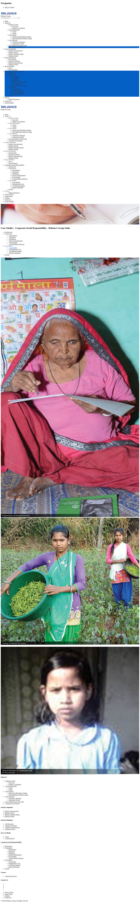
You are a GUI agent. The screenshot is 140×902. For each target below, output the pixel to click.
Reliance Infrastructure (15, 50)
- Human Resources (11, 876)
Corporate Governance (15, 47)
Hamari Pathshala (17, 94)
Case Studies (12, 87)
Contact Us (8, 101)
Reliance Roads (13, 56)
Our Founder (12, 35)
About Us (8, 23)
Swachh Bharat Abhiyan (19, 85)
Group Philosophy (14, 30)
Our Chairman (12, 40)
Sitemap (7, 896)
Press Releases (13, 70)
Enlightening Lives (18, 90)
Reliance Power (13, 52)
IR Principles (12, 59)
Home (6, 21)
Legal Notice (9, 894)
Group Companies (10, 49)
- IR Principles (9, 824)
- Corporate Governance (12, 803)
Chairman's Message (18, 42)
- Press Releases (10, 838)
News (10, 68)
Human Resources (14, 99)
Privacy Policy (9, 892)
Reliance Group (13, 24)
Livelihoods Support (18, 92)
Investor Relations (10, 57)
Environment (16, 83)
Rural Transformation (19, 82)
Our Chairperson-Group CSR (17, 45)
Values (14, 33)
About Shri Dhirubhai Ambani (21, 37)
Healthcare (15, 80)
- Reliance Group (10, 781)
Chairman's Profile (18, 43)
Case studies (8, 860)
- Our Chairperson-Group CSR (14, 802)
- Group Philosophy (11, 786)
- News (7, 837)
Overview (15, 26)
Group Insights (9, 103)
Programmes (12, 75)
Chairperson (12, 73)
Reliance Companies (18, 28)
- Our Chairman (9, 796)
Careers (7, 97)
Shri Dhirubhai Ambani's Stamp (22, 38)
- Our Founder (9, 791)
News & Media (9, 66)
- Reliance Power (10, 829)
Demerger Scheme (14, 61)
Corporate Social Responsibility (14, 71)
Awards (10, 96)
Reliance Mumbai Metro (16, 54)
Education (15, 78)
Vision (14, 31)
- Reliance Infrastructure (12, 827)
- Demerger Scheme (11, 826)
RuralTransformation (15, 855)
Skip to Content (9, 7)
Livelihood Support (14, 865)
